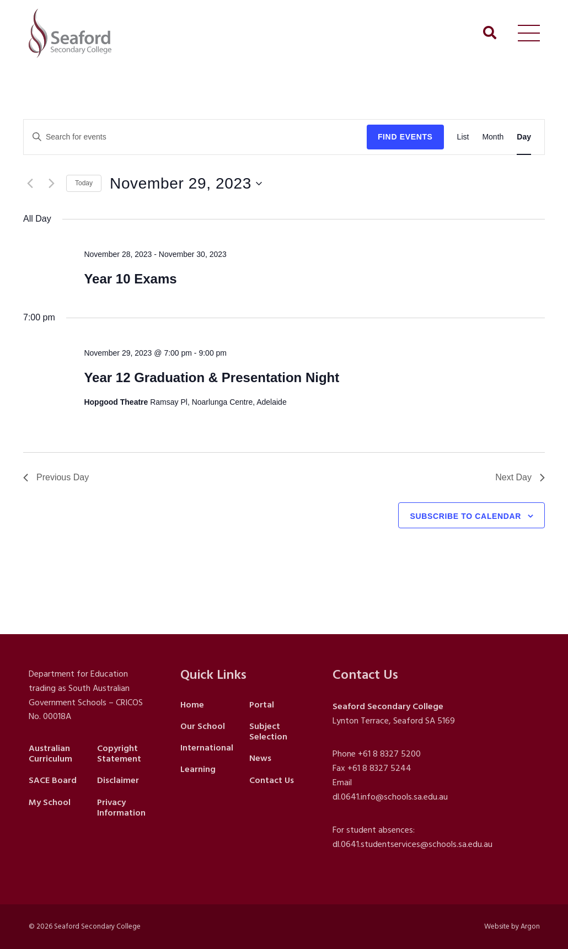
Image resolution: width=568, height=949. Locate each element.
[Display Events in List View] (463, 137)
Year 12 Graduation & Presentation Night (211, 377)
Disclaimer (118, 780)
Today (84, 183)
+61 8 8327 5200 (389, 754)
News (260, 758)
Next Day (520, 477)
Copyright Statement (119, 753)
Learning (198, 769)
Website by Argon (512, 926)
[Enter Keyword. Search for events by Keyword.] (195, 137)
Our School (202, 726)
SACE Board (53, 780)
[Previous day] (29, 183)
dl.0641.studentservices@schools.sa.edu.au (412, 844)
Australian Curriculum (50, 753)
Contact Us (271, 780)
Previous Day (56, 477)
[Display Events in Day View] (524, 137)
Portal (261, 705)
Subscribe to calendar (465, 516)
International (206, 748)
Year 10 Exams (130, 278)
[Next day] (51, 183)
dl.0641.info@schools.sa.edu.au (390, 797)
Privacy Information (121, 807)
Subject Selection (268, 731)
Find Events (405, 136)
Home (192, 705)
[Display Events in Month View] (492, 137)
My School (50, 802)
